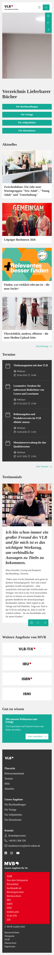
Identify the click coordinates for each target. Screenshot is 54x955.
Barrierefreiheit (11, 932)
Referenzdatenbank (14, 773)
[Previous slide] (48, 22)
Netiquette (9, 936)
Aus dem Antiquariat (17, 880)
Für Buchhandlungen (15, 804)
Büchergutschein (15, 892)
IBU (9, 900)
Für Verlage (10, 809)
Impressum (9, 946)
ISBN (10, 904)
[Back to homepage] (11, 7)
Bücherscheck (14, 896)
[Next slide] (48, 29)
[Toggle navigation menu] (39, 7)
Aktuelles (9, 788)
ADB (9, 876)
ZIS (9, 919)
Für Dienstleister (12, 819)
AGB (7, 939)
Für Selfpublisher (13, 814)
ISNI (9, 907)
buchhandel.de (14, 888)
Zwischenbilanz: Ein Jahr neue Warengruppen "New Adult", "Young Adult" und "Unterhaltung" (26, 190)
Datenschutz (10, 943)
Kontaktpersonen (17, 835)
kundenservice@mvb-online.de (24, 845)
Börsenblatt (12, 884)
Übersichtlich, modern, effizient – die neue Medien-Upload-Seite (26, 335)
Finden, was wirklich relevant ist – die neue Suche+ (27, 286)
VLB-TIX (12, 915)
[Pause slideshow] (48, 16)
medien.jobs (13, 911)
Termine (8, 778)
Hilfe (7, 783)
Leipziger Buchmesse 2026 (20, 239)
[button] (46, 7)
